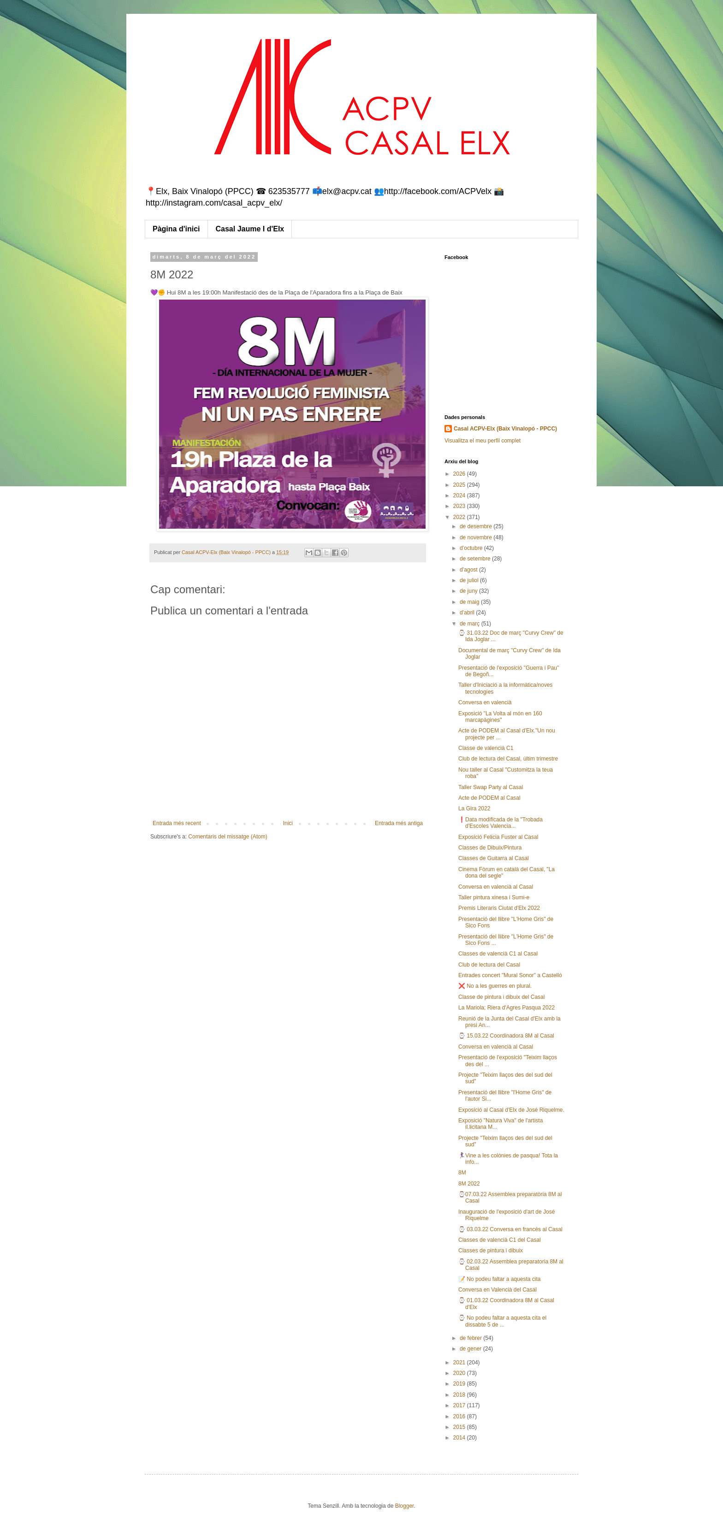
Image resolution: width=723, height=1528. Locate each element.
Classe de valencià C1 (485, 748)
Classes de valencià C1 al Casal (498, 953)
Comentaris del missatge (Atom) (227, 836)
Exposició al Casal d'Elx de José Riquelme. (511, 1110)
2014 (460, 1437)
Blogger (404, 1506)
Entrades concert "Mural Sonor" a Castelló (510, 975)
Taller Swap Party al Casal (490, 787)
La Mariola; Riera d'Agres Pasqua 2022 (506, 1007)
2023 (460, 506)
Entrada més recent (177, 823)
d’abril (468, 612)
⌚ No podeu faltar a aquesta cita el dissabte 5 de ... (502, 1321)
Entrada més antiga (399, 823)
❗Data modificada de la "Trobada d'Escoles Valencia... (500, 822)
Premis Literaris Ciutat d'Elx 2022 (499, 908)
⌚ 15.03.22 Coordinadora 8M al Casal (506, 1035)
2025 (460, 485)
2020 (460, 1373)
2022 (460, 517)
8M (462, 1172)
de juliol (470, 580)
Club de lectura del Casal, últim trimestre (508, 758)
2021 (460, 1362)
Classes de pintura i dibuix (490, 1250)
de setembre (476, 558)
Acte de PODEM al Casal (489, 798)
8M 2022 (469, 1183)
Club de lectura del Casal (489, 965)
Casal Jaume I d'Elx (250, 229)
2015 (460, 1427)
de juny (469, 591)
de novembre (476, 537)
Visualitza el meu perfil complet (482, 440)
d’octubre (472, 548)
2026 (460, 474)
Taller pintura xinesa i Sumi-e (493, 897)
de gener (471, 1348)
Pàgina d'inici (176, 229)
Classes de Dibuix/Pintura (490, 847)
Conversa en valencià (484, 702)
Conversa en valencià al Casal (495, 887)
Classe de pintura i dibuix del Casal (501, 997)
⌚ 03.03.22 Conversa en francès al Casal (510, 1229)
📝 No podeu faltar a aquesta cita (499, 1279)
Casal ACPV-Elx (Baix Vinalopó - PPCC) (505, 428)
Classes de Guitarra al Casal (493, 858)
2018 (460, 1395)
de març (470, 623)
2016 (460, 1416)
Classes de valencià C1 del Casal (499, 1240)
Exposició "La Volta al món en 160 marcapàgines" (500, 716)
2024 (460, 495)
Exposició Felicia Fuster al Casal (498, 837)
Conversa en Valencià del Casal (497, 1289)
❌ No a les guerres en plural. (495, 986)
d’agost (469, 569)
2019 (460, 1384)
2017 (460, 1405)
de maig (470, 602)
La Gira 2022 (474, 808)
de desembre (476, 526)
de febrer (471, 1338)
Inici (288, 823)
